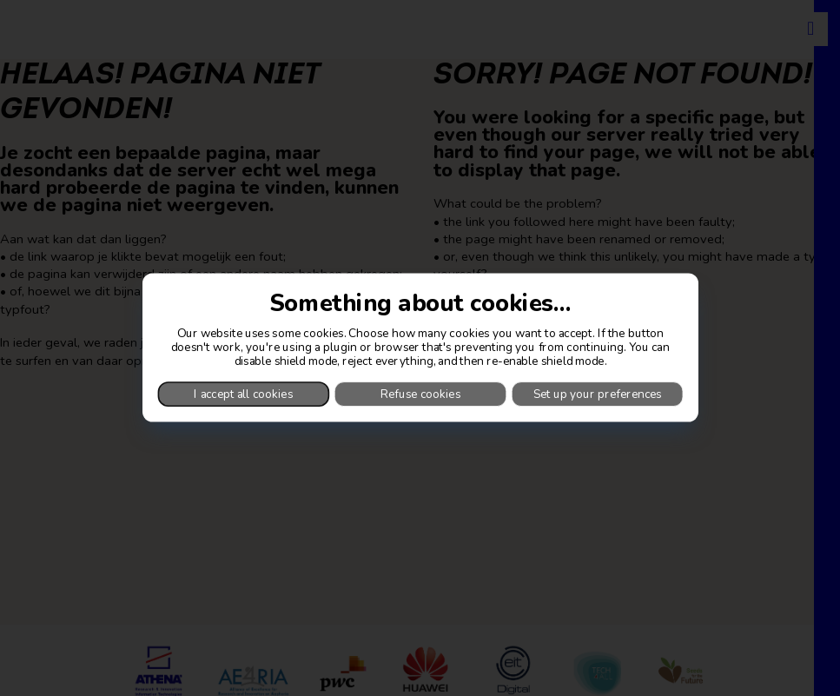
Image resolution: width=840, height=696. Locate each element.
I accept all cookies (243, 394)
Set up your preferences (596, 394)
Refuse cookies (420, 394)
